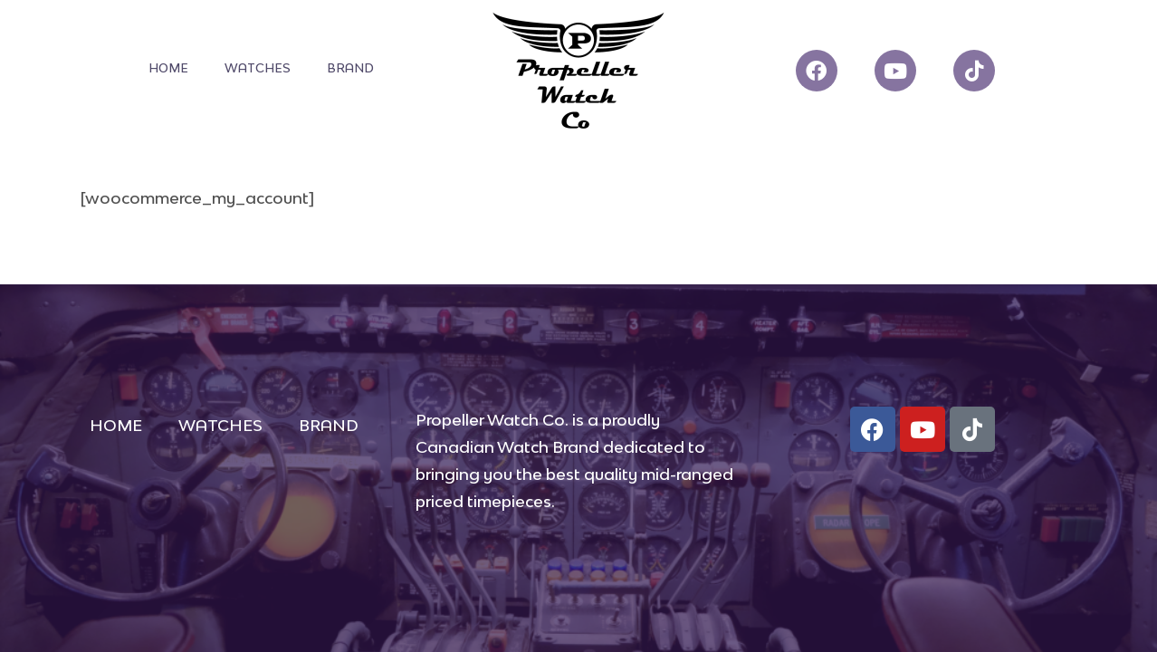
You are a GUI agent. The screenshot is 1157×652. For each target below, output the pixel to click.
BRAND (350, 68)
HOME (168, 68)
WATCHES (258, 68)
